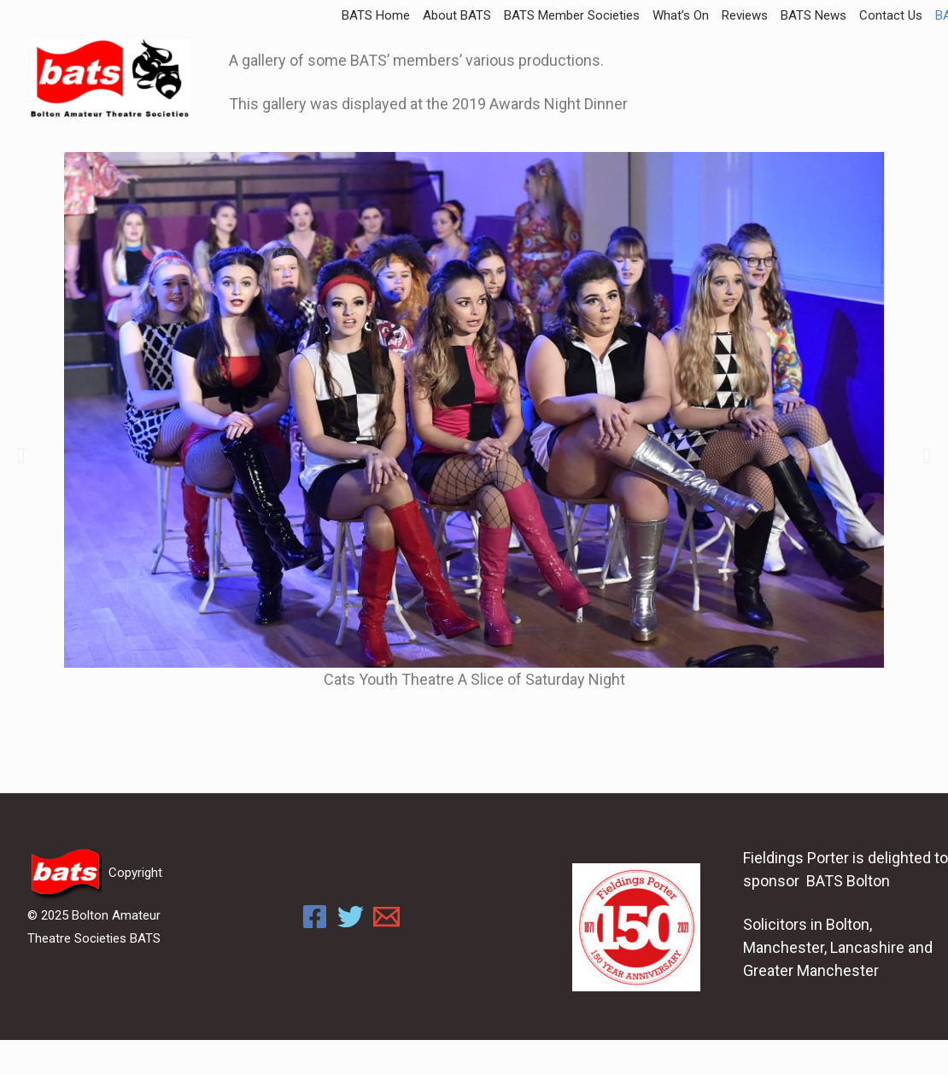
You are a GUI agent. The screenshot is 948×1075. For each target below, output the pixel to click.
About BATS (457, 15)
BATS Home (376, 15)
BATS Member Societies (572, 15)
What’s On (680, 15)
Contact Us (890, 15)
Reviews (745, 15)
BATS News (813, 15)
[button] (21, 455)
